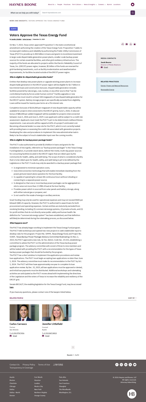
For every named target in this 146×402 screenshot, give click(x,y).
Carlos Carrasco (27, 39)
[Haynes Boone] (23, 4)
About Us (51, 4)
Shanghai (62, 386)
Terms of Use (44, 364)
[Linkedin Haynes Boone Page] (125, 364)
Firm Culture (76, 4)
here (11, 287)
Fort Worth (38, 377)
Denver (12, 395)
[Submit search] (132, 12)
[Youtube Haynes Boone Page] (134, 364)
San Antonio (14, 330)
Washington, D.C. (65, 392)
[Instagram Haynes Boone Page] (121, 364)
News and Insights (18, 21)
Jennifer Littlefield (16, 39)
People (59, 4)
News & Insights (89, 4)
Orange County (39, 395)
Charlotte (13, 383)
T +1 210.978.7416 (17, 333)
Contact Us (15, 364)
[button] (134, 44)
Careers (101, 4)
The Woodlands (65, 389)
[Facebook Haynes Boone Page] (117, 364)
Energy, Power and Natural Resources (114, 86)
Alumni (109, 4)
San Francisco (64, 383)
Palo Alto (62, 377)
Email (106, 67)
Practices (67, 4)
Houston (37, 380)
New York (37, 389)
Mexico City (38, 386)
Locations (116, 4)
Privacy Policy (29, 364)
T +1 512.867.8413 (49, 333)
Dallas (12, 389)
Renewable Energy (107, 90)
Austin (44, 330)
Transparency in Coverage (21, 367)
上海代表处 (58, 364)
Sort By (131, 298)
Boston (12, 380)
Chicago (13, 386)
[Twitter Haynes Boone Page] (130, 364)
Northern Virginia (40, 392)
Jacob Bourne (106, 62)
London (37, 383)
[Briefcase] (132, 4)
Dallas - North (15, 392)
